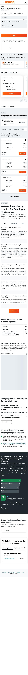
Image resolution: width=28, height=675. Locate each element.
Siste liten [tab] (16, 129)
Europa (18, 572)
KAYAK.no (4, 572)
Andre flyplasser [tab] (7, 548)
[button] (2, 2)
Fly (8, 572)
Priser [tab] (5, 223)
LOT (8, 496)
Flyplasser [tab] (16, 548)
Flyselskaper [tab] (14, 223)
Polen (23, 572)
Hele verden (13, 572)
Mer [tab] (23, 223)
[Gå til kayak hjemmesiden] (9, 2)
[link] (14, 311)
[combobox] (5, 13)
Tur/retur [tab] (4, 129)
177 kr (3, 8)
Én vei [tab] (10, 129)
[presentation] (8, 9)
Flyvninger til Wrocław (9, 558)
